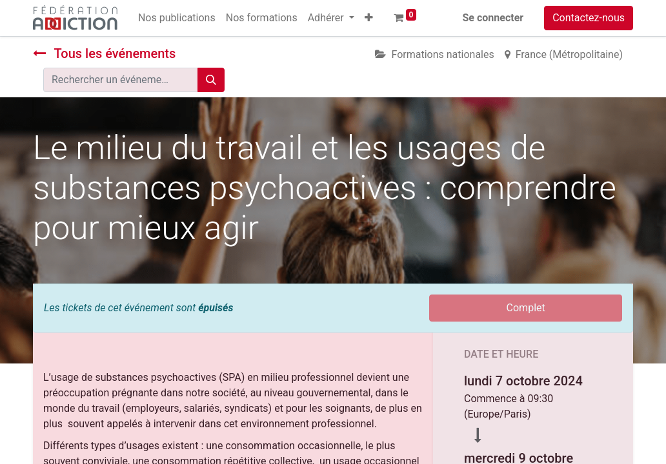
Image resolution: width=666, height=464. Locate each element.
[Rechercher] (211, 80)
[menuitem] (177, 18)
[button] (368, 18)
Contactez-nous (588, 18)
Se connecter (493, 18)
